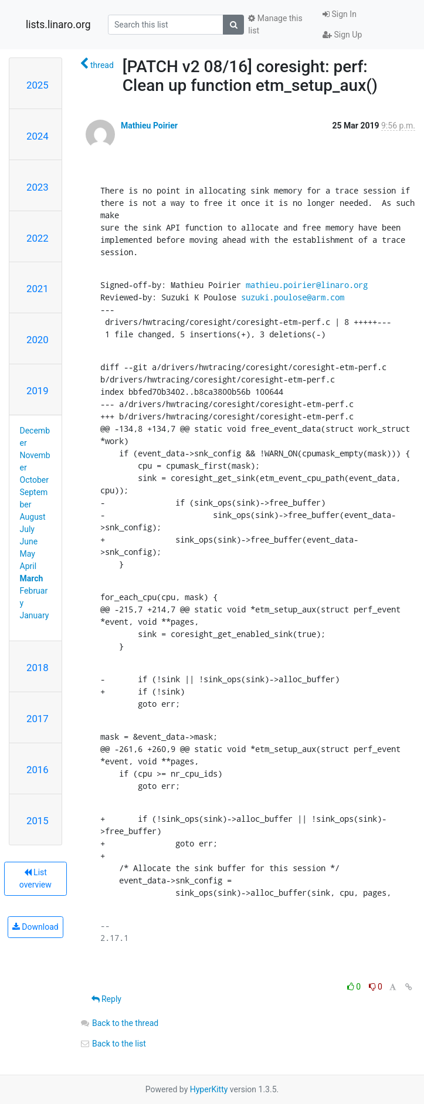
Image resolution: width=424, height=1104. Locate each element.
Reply (106, 999)
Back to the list (113, 1043)
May (27, 553)
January (34, 615)
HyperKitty (209, 1089)
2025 (37, 85)
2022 (37, 238)
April (28, 566)
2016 (37, 769)
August (33, 516)
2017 (37, 718)
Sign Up (342, 34)
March (31, 578)
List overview (35, 878)
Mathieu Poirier (149, 125)
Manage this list (275, 24)
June (29, 541)
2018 (37, 667)
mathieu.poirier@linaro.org (307, 284)
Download (35, 927)
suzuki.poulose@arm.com (292, 297)
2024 (37, 136)
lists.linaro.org (58, 25)
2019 (37, 391)
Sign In (340, 14)
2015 (37, 821)
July (27, 529)
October (34, 480)
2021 (37, 288)
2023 (37, 187)
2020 (37, 340)
